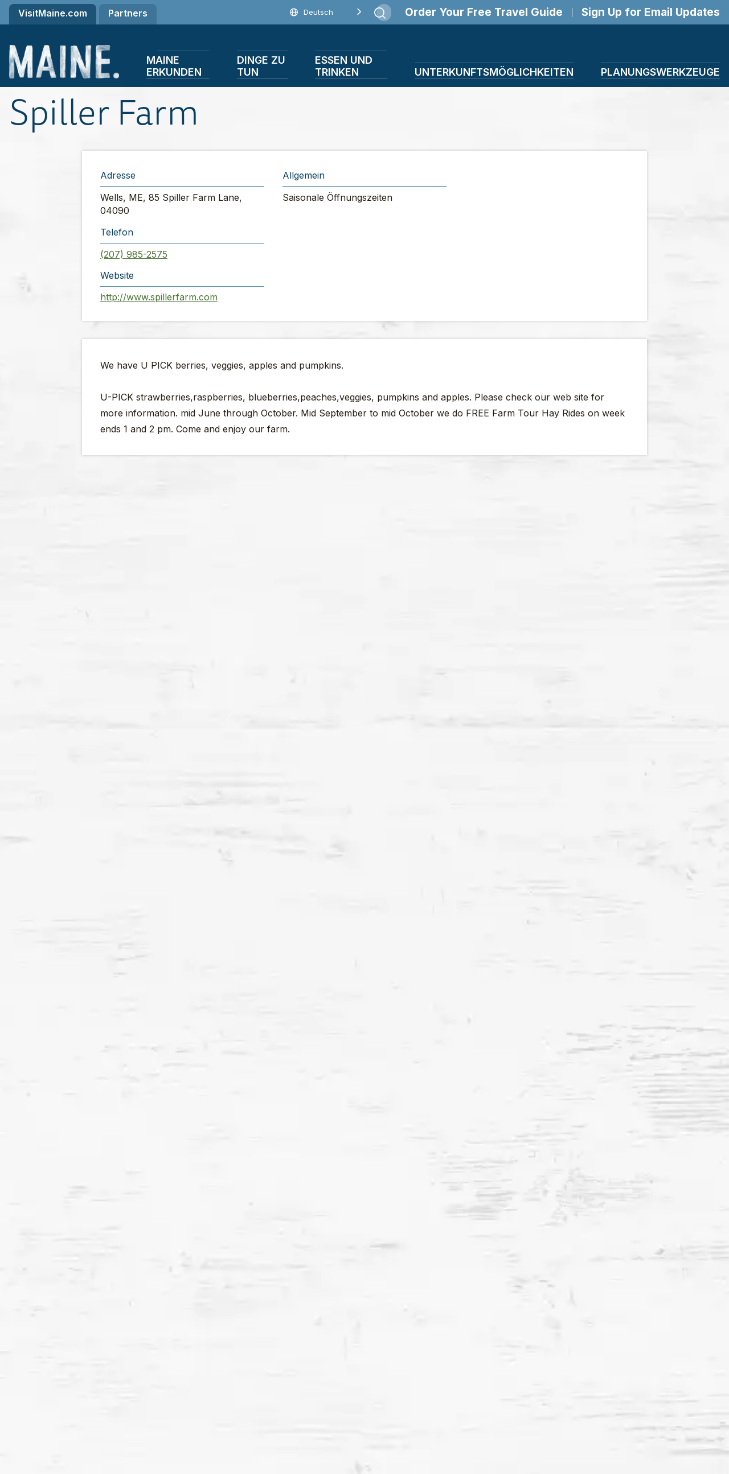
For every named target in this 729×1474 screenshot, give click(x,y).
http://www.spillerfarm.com (159, 297)
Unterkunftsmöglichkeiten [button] (494, 72)
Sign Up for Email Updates (650, 12)
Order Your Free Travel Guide (484, 12)
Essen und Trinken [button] (343, 66)
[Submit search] (379, 13)
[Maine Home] (64, 62)
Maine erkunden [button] (174, 66)
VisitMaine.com (52, 13)
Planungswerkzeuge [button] (660, 72)
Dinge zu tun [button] (261, 66)
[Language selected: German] (323, 12)
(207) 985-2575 (133, 254)
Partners (128, 13)
